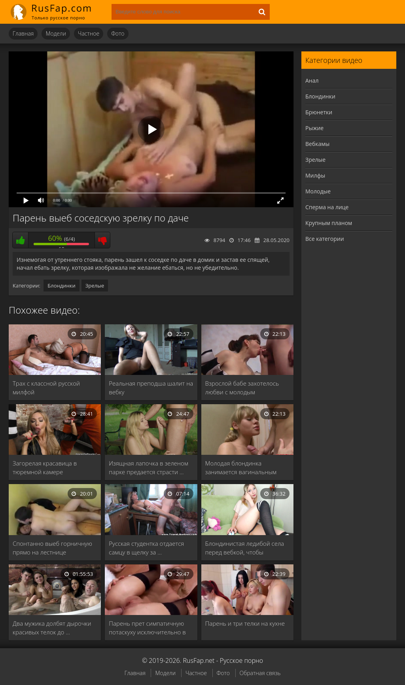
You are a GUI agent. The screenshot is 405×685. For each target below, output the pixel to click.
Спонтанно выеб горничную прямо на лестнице (52, 547)
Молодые (318, 191)
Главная (23, 33)
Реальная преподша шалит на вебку (151, 387)
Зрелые (94, 285)
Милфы (315, 175)
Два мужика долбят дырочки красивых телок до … (52, 627)
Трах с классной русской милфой (46, 387)
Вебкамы (317, 144)
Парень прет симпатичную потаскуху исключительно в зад (147, 627)
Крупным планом (328, 223)
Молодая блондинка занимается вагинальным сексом (241, 467)
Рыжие (314, 128)
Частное (88, 33)
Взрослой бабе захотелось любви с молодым (242, 387)
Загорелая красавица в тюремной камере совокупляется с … (45, 467)
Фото (117, 33)
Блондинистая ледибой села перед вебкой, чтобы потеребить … (244, 547)
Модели (55, 33)
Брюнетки (318, 112)
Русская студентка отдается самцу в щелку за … (146, 547)
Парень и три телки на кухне (245, 623)
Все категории (324, 238)
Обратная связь (260, 673)
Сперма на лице (326, 207)
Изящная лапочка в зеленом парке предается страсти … (148, 467)
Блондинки (61, 285)
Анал (312, 80)
